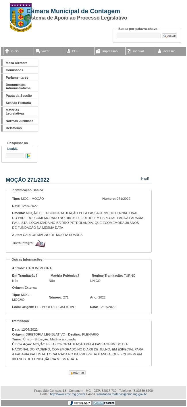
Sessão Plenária (18, 102)
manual (138, 51)
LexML (12, 148)
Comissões (14, 70)
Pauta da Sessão (19, 95)
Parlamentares (17, 77)
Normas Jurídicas (19, 121)
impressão (110, 51)
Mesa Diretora (16, 63)
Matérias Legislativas (15, 111)
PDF (75, 51)
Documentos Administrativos (18, 86)
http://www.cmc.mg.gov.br (67, 394)
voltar (45, 51)
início (15, 51)
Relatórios (14, 128)
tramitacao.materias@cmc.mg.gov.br (122, 394)
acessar (169, 51)
